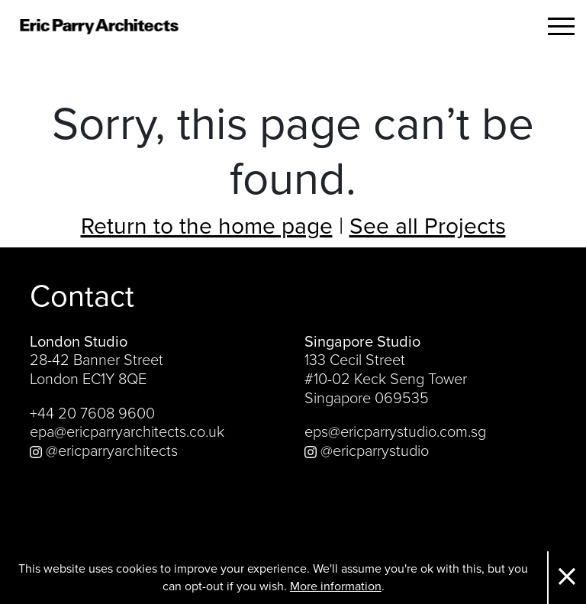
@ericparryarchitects (104, 451)
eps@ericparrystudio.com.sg (395, 432)
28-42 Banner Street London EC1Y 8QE (96, 370)
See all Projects (427, 226)
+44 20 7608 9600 (92, 414)
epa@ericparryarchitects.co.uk (127, 432)
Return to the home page (207, 226)
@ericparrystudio (366, 451)
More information (336, 586)
